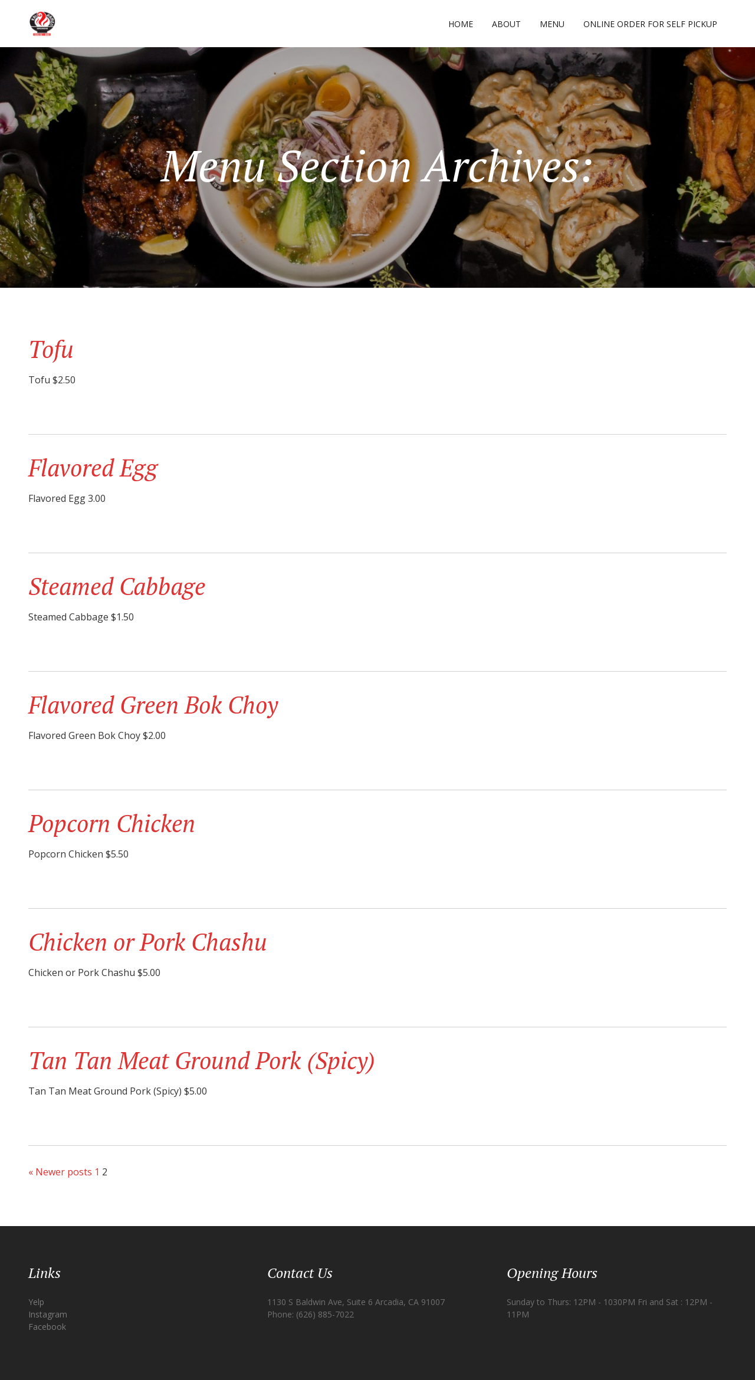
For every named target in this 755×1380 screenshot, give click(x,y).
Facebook (47, 1326)
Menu (552, 23)
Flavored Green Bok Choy (153, 704)
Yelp (36, 1301)
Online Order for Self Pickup (650, 23)
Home (460, 23)
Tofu (51, 348)
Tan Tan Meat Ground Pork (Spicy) (201, 1060)
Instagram (47, 1314)
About (506, 23)
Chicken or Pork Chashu (147, 941)
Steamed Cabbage (116, 586)
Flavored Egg (92, 467)
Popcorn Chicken (111, 823)
